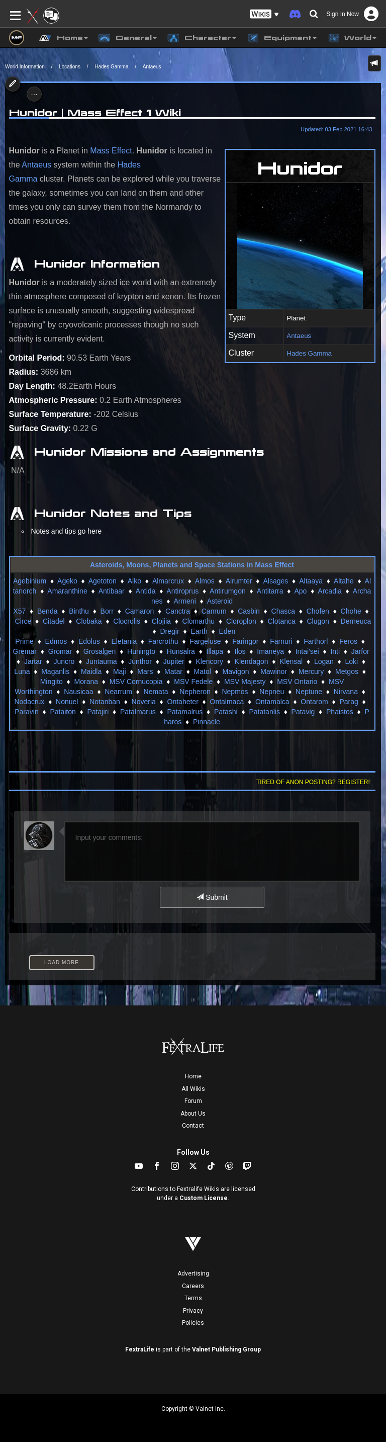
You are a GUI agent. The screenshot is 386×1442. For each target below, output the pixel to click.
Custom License (203, 1198)
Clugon (318, 621)
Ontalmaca (227, 702)
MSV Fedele (193, 681)
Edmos (56, 641)
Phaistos (339, 712)
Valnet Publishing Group (226, 1349)
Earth (198, 631)
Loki (351, 661)
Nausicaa (78, 692)
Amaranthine (67, 591)
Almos (205, 581)
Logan (324, 661)
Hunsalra (181, 651)
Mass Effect (111, 150)
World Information (25, 66)
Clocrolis (126, 621)
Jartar (33, 661)
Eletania (124, 641)
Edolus (89, 641)
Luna (22, 671)
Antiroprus (182, 591)
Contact (193, 1125)
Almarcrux (168, 581)
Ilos (240, 651)
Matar (173, 671)
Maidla (91, 671)
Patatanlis (264, 712)
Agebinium (29, 581)
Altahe (344, 581)
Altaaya (311, 581)
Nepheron (195, 692)
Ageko (67, 581)
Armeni (184, 601)
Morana (86, 681)
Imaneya (270, 651)
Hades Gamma (111, 66)
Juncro (63, 661)
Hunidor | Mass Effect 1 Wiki (95, 113)
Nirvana (346, 692)
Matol (202, 671)
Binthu (79, 611)
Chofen (318, 611)
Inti (335, 651)
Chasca (283, 611)
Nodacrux (29, 702)
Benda (47, 611)
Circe (23, 621)
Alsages (275, 581)
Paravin (26, 712)
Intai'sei (307, 651)
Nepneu (271, 692)
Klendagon (251, 661)
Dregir (169, 631)
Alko (134, 581)
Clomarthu (198, 621)
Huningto (141, 651)
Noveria (144, 702)
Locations (69, 66)
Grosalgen (99, 651)
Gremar (25, 651)
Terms (193, 1298)
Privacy (193, 1310)
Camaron (139, 611)
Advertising (193, 1273)
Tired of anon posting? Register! (313, 782)
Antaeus (152, 66)
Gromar (60, 651)
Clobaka (89, 621)
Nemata (156, 692)
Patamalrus (185, 712)
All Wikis (193, 1088)
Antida (146, 591)
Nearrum (118, 692)
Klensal (291, 661)
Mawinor (273, 671)
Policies (193, 1322)
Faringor (245, 641)
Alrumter (239, 581)
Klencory (209, 661)
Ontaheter (183, 702)
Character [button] (201, 38)
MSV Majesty (244, 681)
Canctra (177, 611)
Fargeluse (205, 641)
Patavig (303, 712)
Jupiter (173, 661)
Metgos (346, 671)
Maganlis (55, 671)
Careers (193, 1286)
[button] (264, 14)
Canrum (214, 611)
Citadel (54, 621)
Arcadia (329, 591)
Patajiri (98, 712)
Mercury (311, 671)
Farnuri (281, 641)
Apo (301, 591)
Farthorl (316, 641)
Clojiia (161, 621)
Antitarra (270, 591)
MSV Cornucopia (136, 681)
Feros (348, 641)
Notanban (104, 702)
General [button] (127, 38)
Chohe (351, 611)
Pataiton (62, 712)
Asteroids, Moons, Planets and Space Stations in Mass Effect (192, 565)
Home (193, 1076)
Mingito (51, 681)
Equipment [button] (281, 38)
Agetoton (102, 581)
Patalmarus (138, 712)
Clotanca (282, 621)
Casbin (249, 611)
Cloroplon (241, 621)
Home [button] (63, 38)
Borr (107, 611)
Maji (119, 671)
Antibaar (112, 591)
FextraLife (139, 1349)
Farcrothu (163, 641)
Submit (212, 897)
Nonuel (67, 702)
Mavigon (236, 671)
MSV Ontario (297, 681)
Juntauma (101, 661)
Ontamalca (272, 702)
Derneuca (356, 621)
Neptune (309, 692)
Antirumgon (228, 591)
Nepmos (235, 692)
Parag (348, 702)
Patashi (226, 712)
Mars (145, 671)
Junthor (140, 661)
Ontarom (314, 702)
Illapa (215, 651)
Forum (193, 1101)
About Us (193, 1113)
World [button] (351, 38)
